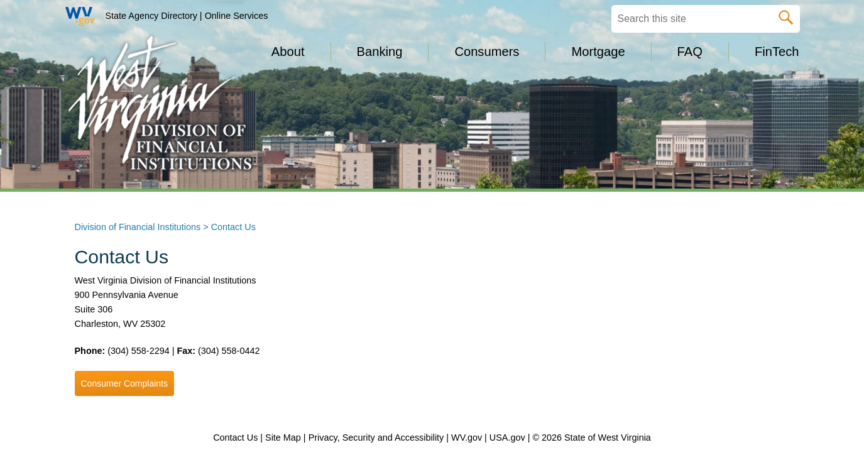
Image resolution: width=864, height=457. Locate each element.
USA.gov (507, 437)
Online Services (236, 16)
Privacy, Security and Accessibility (376, 437)
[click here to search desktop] (786, 15)
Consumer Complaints (124, 383)
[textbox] (705, 19)
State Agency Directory (151, 16)
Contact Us (235, 437)
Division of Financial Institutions (138, 227)
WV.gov (466, 437)
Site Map (283, 437)
